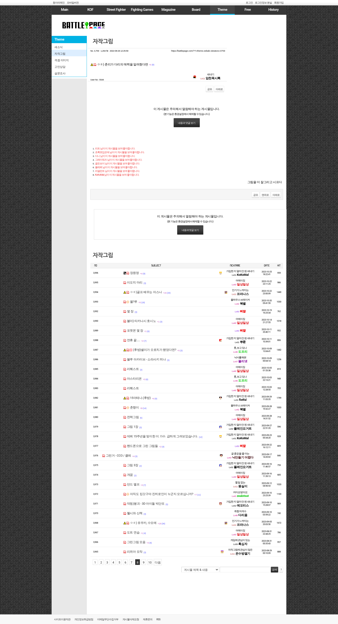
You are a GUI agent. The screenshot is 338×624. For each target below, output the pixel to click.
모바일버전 (73, 2)
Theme (222, 9)
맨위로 (265, 195)
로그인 (249, 2)
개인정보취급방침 (83, 619)
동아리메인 (59, 2)
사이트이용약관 (62, 619)
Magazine (168, 10)
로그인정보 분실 (263, 2)
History (273, 10)
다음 (158, 562)
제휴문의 (147, 619)
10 (150, 562)
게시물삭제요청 (131, 619)
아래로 (219, 89)
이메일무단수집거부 (107, 619)
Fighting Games (142, 10)
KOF (90, 10)
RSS (158, 619)
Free (248, 10)
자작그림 (103, 41)
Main (64, 10)
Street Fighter (116, 10)
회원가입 (279, 2)
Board (196, 10)
